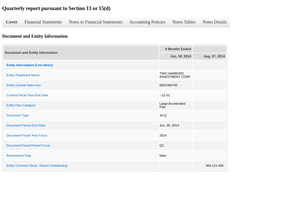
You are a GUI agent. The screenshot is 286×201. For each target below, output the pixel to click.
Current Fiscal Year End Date (27, 95)
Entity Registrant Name (22, 75)
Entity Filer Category (20, 105)
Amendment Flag (18, 155)
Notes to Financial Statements (96, 22)
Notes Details (214, 22)
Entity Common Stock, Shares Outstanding (37, 165)
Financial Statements (43, 22)
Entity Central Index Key (23, 85)
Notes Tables (184, 22)
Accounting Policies (147, 22)
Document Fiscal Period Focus (28, 145)
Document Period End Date (26, 125)
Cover (12, 22)
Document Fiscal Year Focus (26, 135)
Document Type (17, 115)
